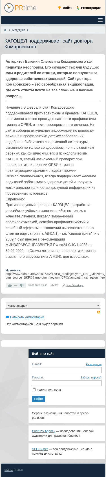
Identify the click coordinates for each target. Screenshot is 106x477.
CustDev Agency (43, 431)
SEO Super (40, 449)
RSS (98, 312)
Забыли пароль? (91, 377)
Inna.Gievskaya (75, 285)
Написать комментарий (27, 317)
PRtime (8, 470)
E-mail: (37, 364)
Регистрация (94, 364)
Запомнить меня (49, 390)
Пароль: (38, 377)
